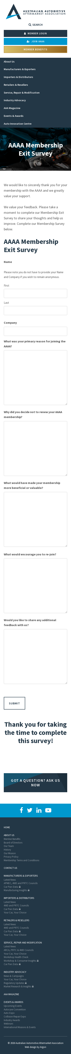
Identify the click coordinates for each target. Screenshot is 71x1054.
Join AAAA (35, 41)
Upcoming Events (13, 1006)
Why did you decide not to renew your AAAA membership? (33, 414)
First (6, 285)
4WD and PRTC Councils (16, 905)
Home (7, 827)
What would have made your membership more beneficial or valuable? (32, 485)
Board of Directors (13, 842)
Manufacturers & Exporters (21, 875)
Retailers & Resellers (16, 920)
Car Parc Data (11, 886)
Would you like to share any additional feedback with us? (30, 622)
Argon (43, 1047)
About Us (9, 835)
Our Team (9, 846)
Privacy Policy (11, 856)
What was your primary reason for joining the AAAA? (35, 343)
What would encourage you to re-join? (30, 554)
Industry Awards (12, 1020)
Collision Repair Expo (15, 1016)
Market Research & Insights (17, 986)
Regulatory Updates (14, 983)
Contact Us (10, 868)
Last (6, 302)
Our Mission (10, 853)
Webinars (8, 1023)
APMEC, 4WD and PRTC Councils (20, 883)
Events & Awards (13, 1002)
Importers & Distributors (19, 898)
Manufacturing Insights (15, 890)
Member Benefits (35, 49)
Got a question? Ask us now (35, 782)
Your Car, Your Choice (15, 912)
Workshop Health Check (16, 957)
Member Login (35, 33)
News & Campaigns (14, 976)
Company (10, 322)
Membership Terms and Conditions (21, 860)
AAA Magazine (11, 994)
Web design (30, 1047)
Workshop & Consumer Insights (20, 960)
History (7, 849)
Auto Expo (9, 1013)
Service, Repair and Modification (23, 942)
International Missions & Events (20, 1027)
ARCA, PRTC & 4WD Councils (19, 950)
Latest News (10, 879)
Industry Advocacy (15, 972)
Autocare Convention (15, 1009)
